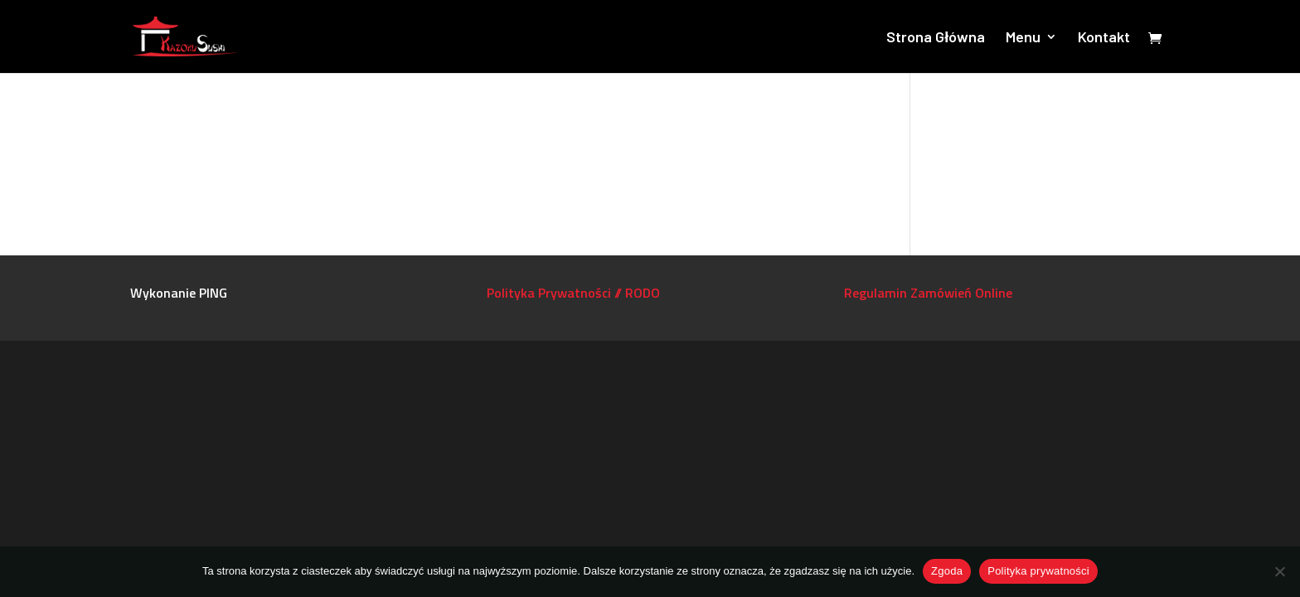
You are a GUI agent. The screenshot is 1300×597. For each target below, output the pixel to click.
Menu (1023, 38)
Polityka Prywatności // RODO (573, 293)
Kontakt (1104, 38)
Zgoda (947, 571)
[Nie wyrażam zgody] (1279, 571)
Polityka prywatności (1038, 571)
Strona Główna (935, 38)
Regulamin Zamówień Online (928, 293)
